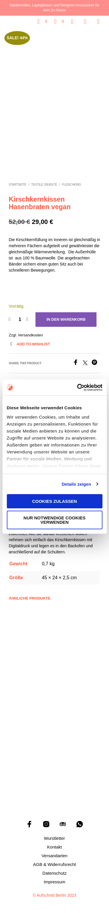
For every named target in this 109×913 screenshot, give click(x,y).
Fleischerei (71, 183)
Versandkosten (30, 333)
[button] (42, 21)
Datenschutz (54, 871)
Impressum (54, 880)
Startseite (17, 183)
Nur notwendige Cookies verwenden (54, 520)
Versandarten (54, 854)
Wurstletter (54, 836)
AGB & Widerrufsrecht (54, 862)
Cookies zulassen (54, 501)
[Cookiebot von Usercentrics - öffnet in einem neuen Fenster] (77, 387)
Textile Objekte (44, 183)
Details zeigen (76, 484)
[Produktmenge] (19, 318)
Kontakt (54, 845)
